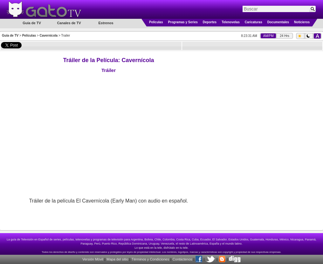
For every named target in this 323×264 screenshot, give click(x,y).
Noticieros (302, 22)
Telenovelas (231, 22)
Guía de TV (10, 35)
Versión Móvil (92, 259)
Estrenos (105, 23)
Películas (156, 22)
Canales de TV (69, 23)
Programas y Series (182, 22)
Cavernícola (48, 35)
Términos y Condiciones (150, 259)
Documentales (278, 22)
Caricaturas (253, 22)
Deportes (209, 22)
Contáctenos (182, 259)
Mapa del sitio (117, 259)
